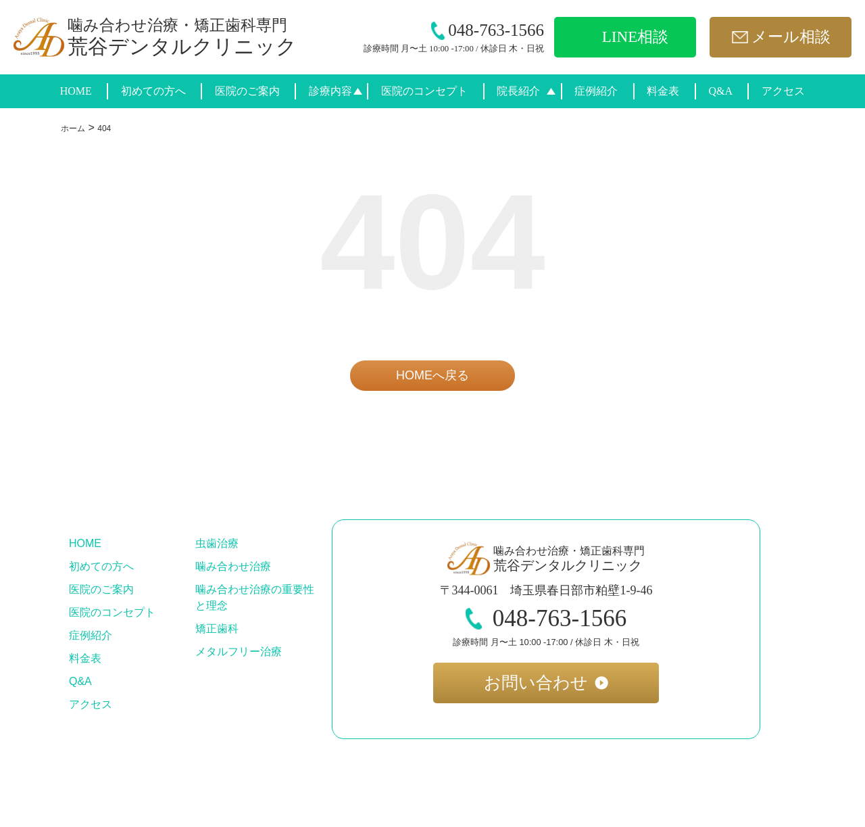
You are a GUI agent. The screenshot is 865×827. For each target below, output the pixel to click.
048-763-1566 (487, 30)
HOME (76, 91)
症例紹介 (596, 91)
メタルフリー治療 (238, 651)
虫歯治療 (217, 543)
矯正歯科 (217, 628)
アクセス (783, 91)
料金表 (663, 91)
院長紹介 (518, 91)
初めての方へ (153, 91)
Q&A (720, 91)
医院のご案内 (247, 91)
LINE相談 (635, 36)
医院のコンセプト (424, 91)
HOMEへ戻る (432, 375)
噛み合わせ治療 (233, 566)
